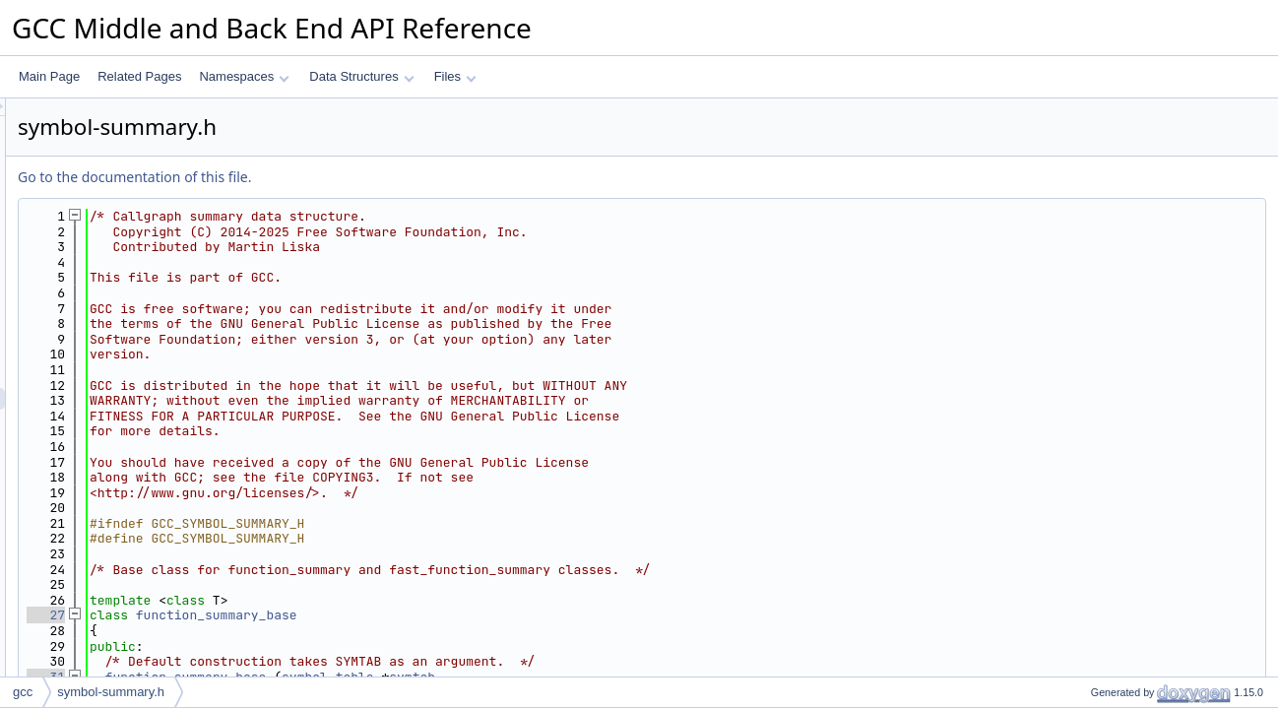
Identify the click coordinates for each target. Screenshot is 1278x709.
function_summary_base (462, 615)
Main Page (49, 76)
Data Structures (361, 76)
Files (455, 76)
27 (292, 615)
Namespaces (243, 76)
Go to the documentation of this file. (380, 176)
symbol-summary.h (110, 691)
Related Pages (139, 76)
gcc (22, 691)
